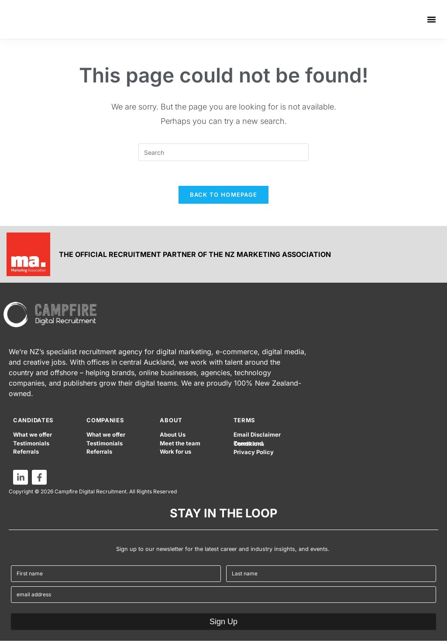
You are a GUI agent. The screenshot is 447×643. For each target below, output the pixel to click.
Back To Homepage (224, 196)
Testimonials (31, 445)
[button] (432, 20)
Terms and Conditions (249, 445)
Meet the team (180, 445)
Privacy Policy (254, 454)
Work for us (175, 453)
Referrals (26, 453)
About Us (173, 437)
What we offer (32, 437)
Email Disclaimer (257, 437)
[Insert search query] (223, 152)
